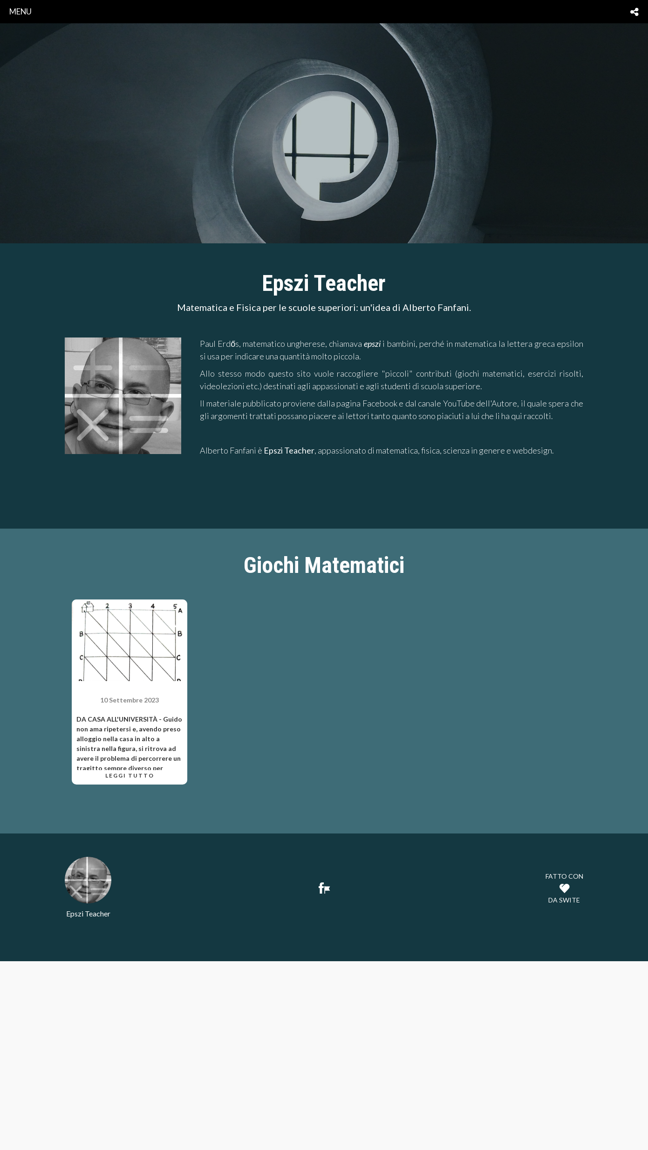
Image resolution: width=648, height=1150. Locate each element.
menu (20, 11)
